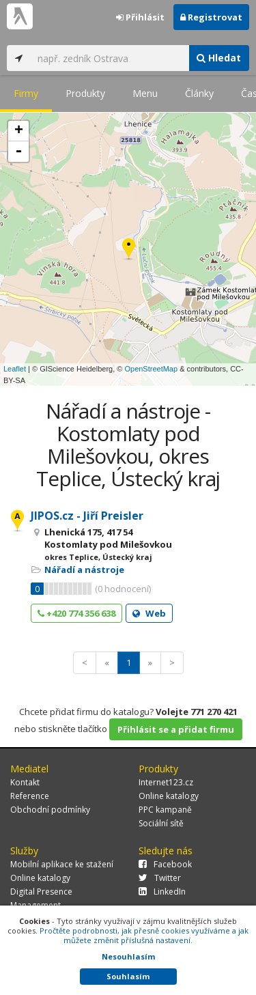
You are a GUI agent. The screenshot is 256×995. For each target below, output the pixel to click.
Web (149, 613)
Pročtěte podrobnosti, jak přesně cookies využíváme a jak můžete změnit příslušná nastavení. (144, 935)
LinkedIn (162, 891)
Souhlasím (128, 976)
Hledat (219, 57)
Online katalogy (169, 796)
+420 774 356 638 (76, 613)
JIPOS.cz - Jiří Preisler (87, 515)
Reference (29, 796)
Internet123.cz (166, 782)
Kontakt (25, 782)
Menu (145, 93)
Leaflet (14, 369)
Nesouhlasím (128, 956)
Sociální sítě (161, 823)
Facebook (165, 864)
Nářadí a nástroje (84, 569)
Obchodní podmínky (50, 809)
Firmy (26, 93)
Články (199, 93)
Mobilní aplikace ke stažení (61, 864)
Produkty (85, 93)
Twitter (160, 878)
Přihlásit (140, 17)
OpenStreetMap (150, 369)
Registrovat (211, 17)
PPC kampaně (165, 809)
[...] (109, 58)
